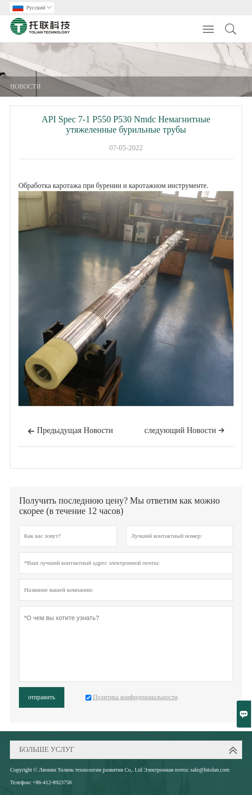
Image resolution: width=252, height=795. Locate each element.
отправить (41, 697)
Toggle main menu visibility (209, 25)
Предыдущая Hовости (70, 431)
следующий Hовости (184, 430)
